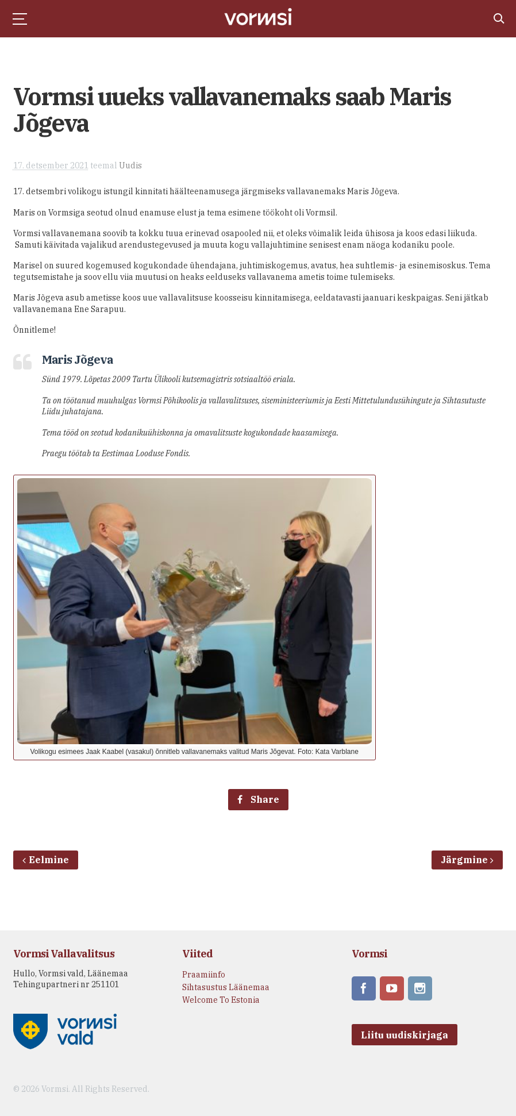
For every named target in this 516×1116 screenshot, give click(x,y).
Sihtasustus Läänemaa (225, 987)
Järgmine (467, 860)
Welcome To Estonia (221, 1000)
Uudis (130, 165)
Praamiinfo (203, 974)
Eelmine (45, 860)
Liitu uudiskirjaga (404, 1028)
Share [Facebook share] (258, 799)
